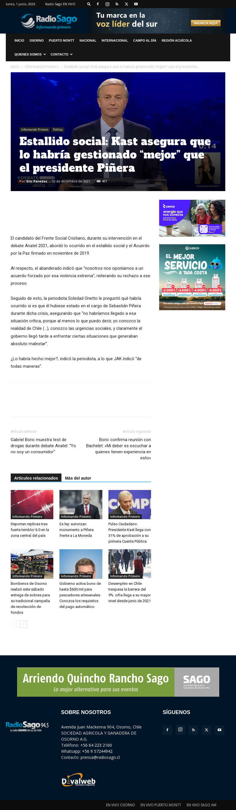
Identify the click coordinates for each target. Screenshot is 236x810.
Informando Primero (42, 66)
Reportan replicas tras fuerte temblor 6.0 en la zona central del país (30, 530)
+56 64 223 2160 (96, 745)
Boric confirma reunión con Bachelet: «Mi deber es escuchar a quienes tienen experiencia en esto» (118, 449)
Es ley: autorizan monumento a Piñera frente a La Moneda (76, 530)
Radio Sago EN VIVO (60, 4)
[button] (89, 4)
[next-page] (23, 624)
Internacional (114, 40)
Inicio (15, 66)
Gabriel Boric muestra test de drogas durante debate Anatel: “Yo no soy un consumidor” (43, 445)
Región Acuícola (177, 40)
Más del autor (78, 478)
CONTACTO (62, 54)
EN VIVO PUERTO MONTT (161, 804)
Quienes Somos (30, 54)
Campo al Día (144, 40)
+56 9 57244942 (97, 751)
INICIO (19, 40)
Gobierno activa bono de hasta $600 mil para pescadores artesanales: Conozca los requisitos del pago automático (80, 595)
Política (58, 129)
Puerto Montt (62, 40)
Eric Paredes (36, 181)
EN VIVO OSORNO (120, 804)
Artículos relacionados (36, 478)
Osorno (37, 40)
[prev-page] (14, 624)
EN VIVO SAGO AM (201, 804)
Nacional (87, 40)
